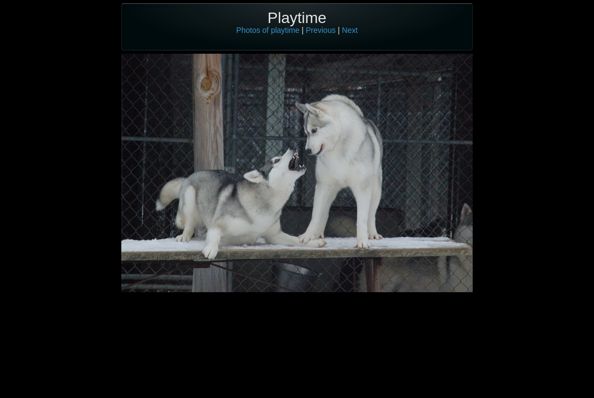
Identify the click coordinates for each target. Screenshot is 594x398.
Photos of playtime (267, 30)
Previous (320, 30)
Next (350, 30)
